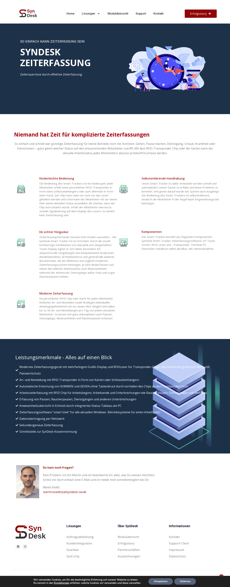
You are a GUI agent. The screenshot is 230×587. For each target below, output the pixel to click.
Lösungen (91, 13)
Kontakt (158, 13)
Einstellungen (61, 583)
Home (70, 13)
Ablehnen (185, 581)
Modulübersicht (118, 13)
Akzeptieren (160, 581)
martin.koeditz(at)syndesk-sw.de (64, 492)
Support (141, 13)
